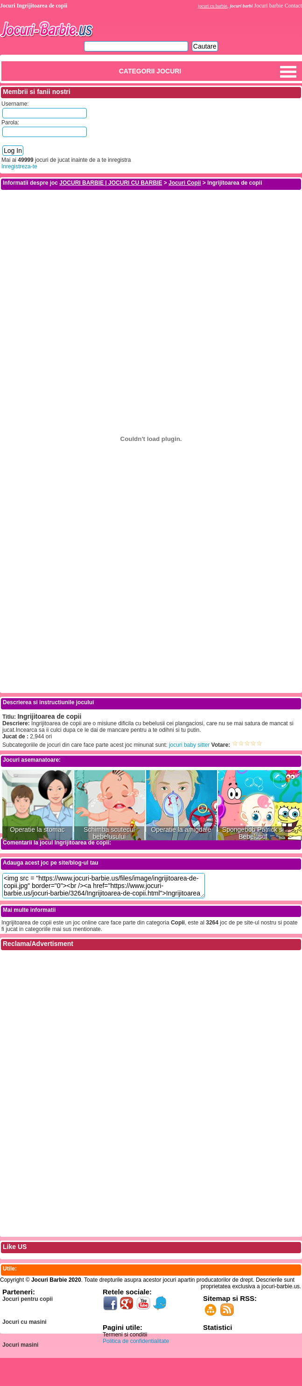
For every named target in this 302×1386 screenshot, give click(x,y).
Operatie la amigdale (181, 829)
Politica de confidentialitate (136, 1341)
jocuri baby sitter (189, 745)
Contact (293, 5)
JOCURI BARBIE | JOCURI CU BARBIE (110, 183)
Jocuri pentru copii (27, 1299)
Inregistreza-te (19, 166)
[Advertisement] (151, 256)
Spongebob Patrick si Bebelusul (253, 833)
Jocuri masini (20, 1345)
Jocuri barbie (268, 5)
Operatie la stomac (37, 829)
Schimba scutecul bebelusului (109, 833)
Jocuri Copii (185, 183)
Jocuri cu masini (24, 1322)
